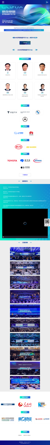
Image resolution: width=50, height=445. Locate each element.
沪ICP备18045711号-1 (25, 443)
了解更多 (25, 175)
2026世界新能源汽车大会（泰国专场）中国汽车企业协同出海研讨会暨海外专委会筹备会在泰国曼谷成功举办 (24, 200)
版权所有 (21, 442)
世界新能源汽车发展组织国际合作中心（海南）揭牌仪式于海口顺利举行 (17, 196)
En (47, 2)
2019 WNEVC (25, 253)
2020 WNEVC (25, 268)
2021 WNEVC (25, 282)
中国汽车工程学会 (26, 435)
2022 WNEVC (25, 296)
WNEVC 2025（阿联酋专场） (25, 354)
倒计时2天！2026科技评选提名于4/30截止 (11, 191)
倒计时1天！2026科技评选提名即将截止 (11, 187)
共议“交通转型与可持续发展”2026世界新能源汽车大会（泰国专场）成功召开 (18, 205)
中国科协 (20, 435)
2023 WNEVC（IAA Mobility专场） (25, 311)
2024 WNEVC (25, 339)
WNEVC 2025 (25, 382)
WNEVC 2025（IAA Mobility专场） (25, 368)
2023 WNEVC (25, 325)
